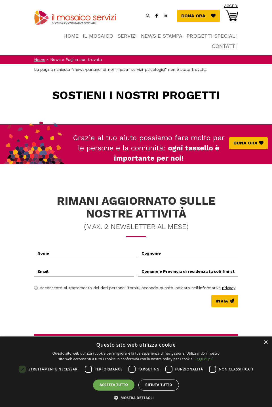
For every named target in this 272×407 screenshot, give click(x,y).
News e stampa (161, 36)
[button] (136, 397)
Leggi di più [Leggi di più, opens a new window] (204, 359)
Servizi (127, 36)
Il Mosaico (98, 36)
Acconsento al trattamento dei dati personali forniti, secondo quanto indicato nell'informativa (134, 287)
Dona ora (200, 15)
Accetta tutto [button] (114, 384)
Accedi (231, 5)
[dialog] (136, 371)
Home (71, 36)
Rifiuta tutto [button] (158, 384)
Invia (222, 301)
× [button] (265, 342)
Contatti (224, 46)
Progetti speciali (212, 36)
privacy (228, 287)
